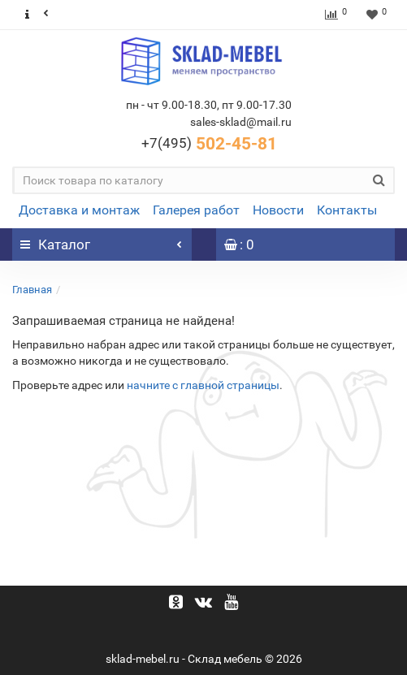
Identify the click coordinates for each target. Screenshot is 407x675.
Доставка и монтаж (79, 210)
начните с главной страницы (203, 385)
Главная (32, 289)
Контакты (347, 210)
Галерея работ (196, 210)
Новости (278, 210)
